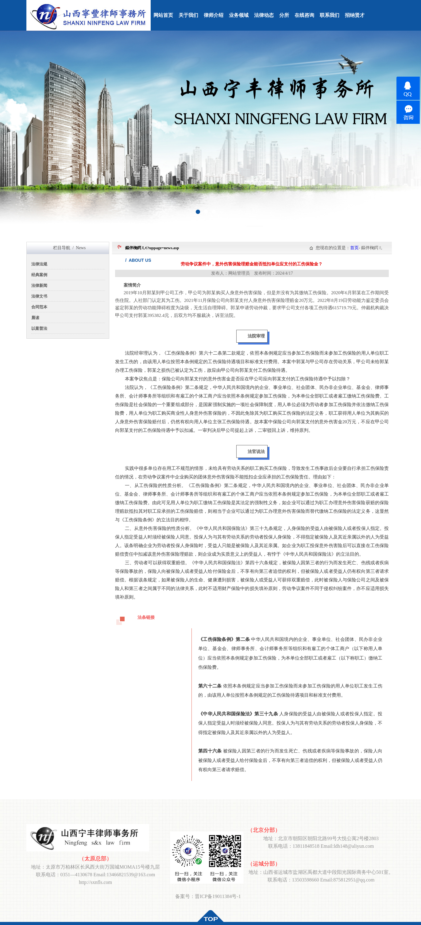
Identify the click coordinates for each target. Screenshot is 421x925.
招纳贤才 (355, 15)
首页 (354, 248)
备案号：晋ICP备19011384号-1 (208, 896)
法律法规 (39, 264)
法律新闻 (39, 285)
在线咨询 (304, 15)
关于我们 (188, 15)
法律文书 (39, 296)
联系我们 (329, 15)
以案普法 (39, 328)
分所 (284, 15)
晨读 (35, 317)
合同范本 (39, 307)
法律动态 (264, 15)
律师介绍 (213, 15)
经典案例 (39, 274)
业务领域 (239, 15)
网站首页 (163, 15)
